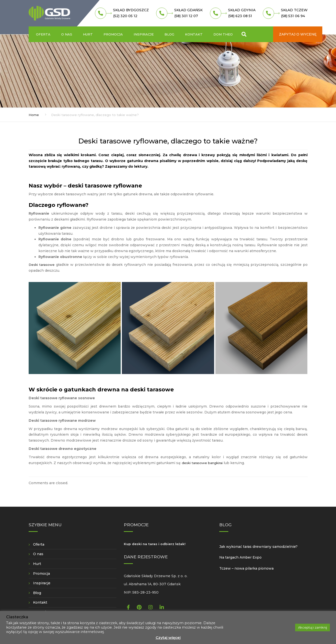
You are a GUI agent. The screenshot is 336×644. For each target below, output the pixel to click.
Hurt (88, 34)
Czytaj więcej (168, 637)
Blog (169, 34)
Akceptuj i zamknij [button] (312, 627)
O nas (66, 34)
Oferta (43, 34)
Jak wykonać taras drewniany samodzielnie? (258, 546)
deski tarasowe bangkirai (202, 463)
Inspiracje (144, 34)
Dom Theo (223, 34)
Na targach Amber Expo (240, 557)
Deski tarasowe (42, 265)
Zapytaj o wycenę (297, 34)
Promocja (113, 34)
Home (34, 115)
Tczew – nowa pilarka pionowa (246, 568)
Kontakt (194, 34)
